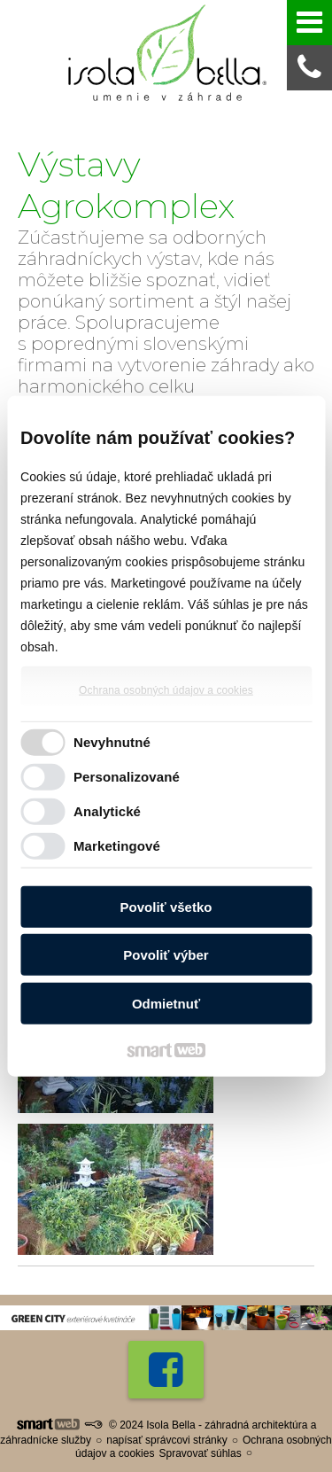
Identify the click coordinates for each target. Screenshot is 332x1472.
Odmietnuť (166, 1002)
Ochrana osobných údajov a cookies (166, 689)
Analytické (107, 811)
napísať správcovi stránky (167, 1440)
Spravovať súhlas (199, 1453)
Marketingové (116, 845)
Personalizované (126, 776)
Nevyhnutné (112, 742)
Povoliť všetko (166, 906)
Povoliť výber (165, 954)
